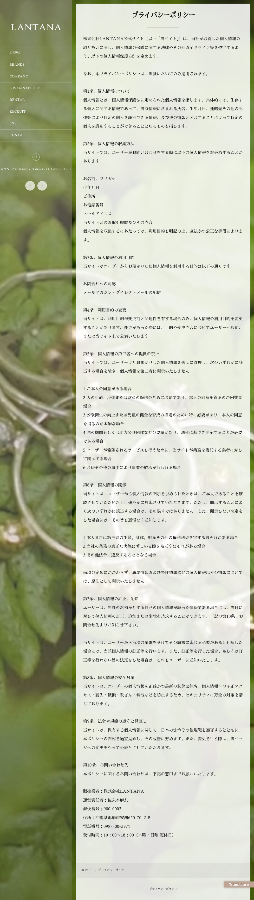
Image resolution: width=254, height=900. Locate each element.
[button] (36, 157)
